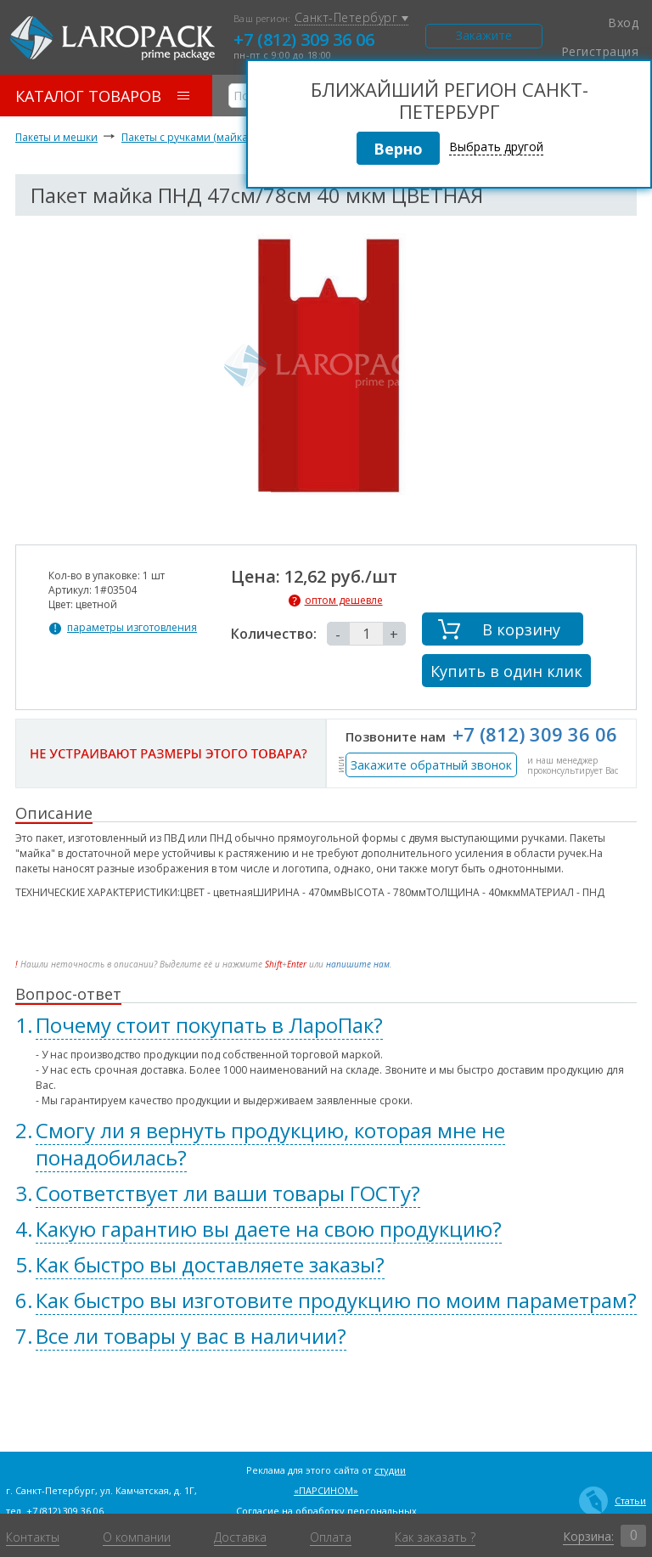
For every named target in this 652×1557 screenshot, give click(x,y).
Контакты (32, 1537)
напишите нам (358, 964)
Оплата (330, 1537)
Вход (612, 23)
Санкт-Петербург (351, 18)
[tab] (326, 1025)
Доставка (240, 1537)
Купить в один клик (506, 671)
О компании (137, 1537)
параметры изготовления (132, 628)
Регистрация (599, 51)
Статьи (612, 1500)
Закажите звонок (484, 37)
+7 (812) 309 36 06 (303, 39)
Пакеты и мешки (56, 137)
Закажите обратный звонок (431, 765)
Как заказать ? (435, 1537)
